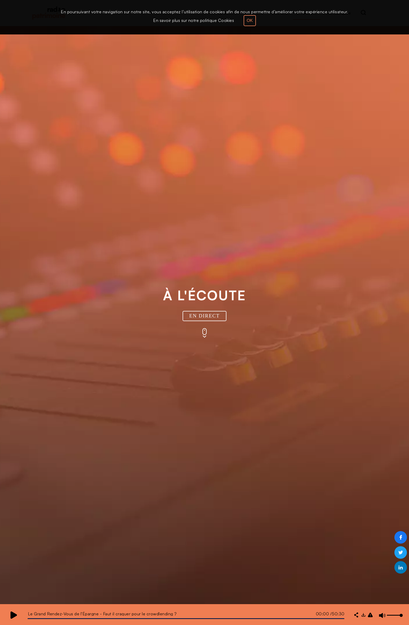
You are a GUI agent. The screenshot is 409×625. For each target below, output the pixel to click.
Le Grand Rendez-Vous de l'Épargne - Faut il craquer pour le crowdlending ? (102, 613)
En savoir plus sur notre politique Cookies (193, 20)
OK (250, 20)
